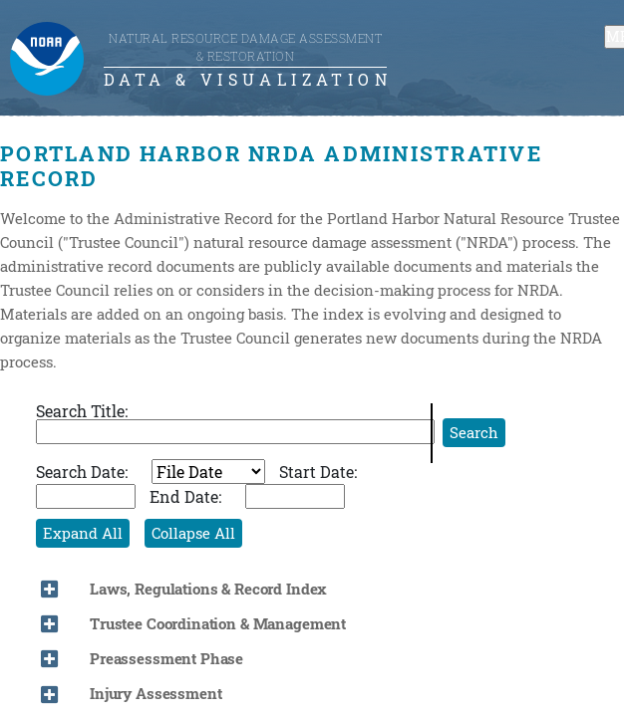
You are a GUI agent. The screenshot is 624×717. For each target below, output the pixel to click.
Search (474, 432)
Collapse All (193, 533)
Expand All (83, 533)
